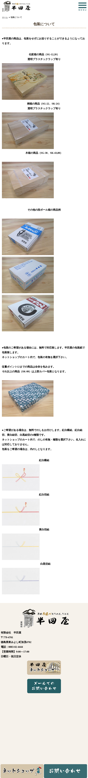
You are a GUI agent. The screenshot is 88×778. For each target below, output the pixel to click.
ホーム (5, 17)
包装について (16, 17)
